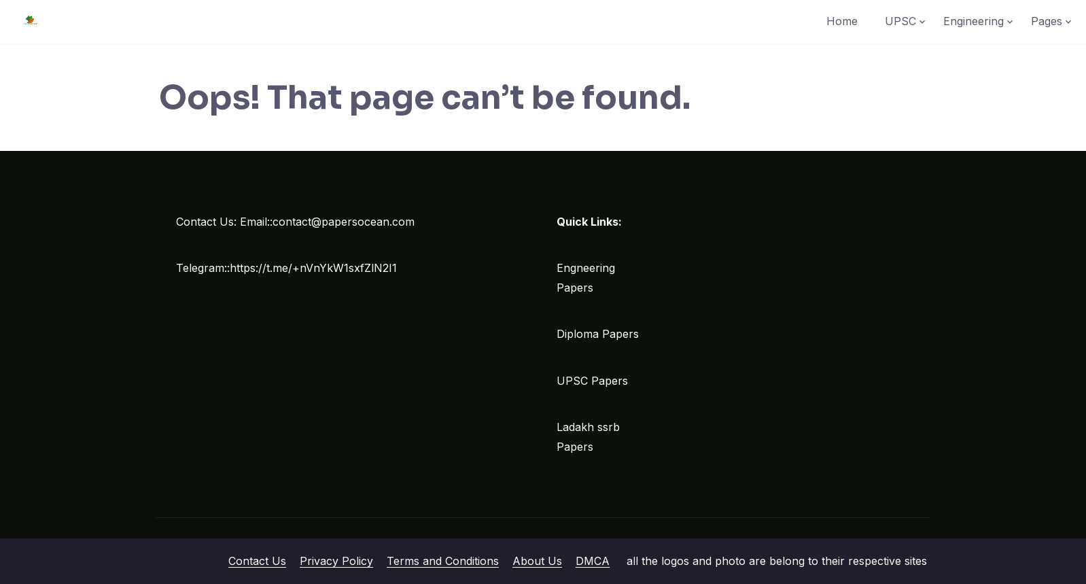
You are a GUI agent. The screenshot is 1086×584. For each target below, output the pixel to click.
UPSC (900, 21)
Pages (1046, 21)
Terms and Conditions (443, 561)
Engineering (973, 21)
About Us (537, 561)
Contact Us (257, 561)
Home (842, 21)
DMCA (593, 561)
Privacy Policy (336, 561)
